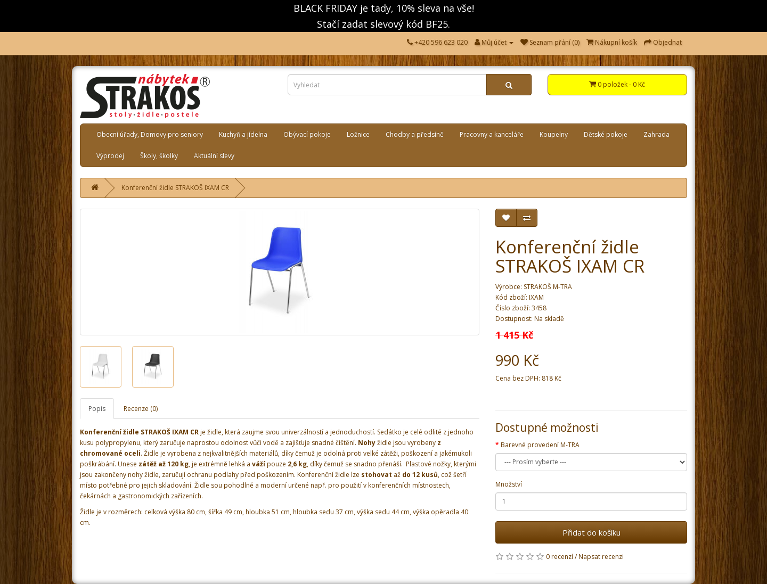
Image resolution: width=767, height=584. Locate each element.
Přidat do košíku (591, 532)
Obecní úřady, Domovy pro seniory (149, 134)
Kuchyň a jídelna (243, 134)
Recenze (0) (141, 408)
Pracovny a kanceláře (492, 134)
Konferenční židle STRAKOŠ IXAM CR (175, 187)
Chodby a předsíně (415, 134)
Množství (508, 484)
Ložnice (358, 134)
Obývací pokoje (307, 134)
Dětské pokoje (605, 134)
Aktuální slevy (214, 155)
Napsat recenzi (601, 556)
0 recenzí (559, 556)
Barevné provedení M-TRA (540, 444)
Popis (96, 408)
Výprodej (110, 155)
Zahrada (656, 134)
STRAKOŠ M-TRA (548, 286)
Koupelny (554, 134)
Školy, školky (159, 155)
